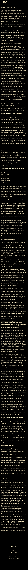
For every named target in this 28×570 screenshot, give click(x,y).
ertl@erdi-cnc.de (15, 556)
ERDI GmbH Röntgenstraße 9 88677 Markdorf (13, 552)
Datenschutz (14, 565)
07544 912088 (16, 558)
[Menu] (25, 1)
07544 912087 (15, 560)
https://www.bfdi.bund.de (7, 348)
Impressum (14, 562)
